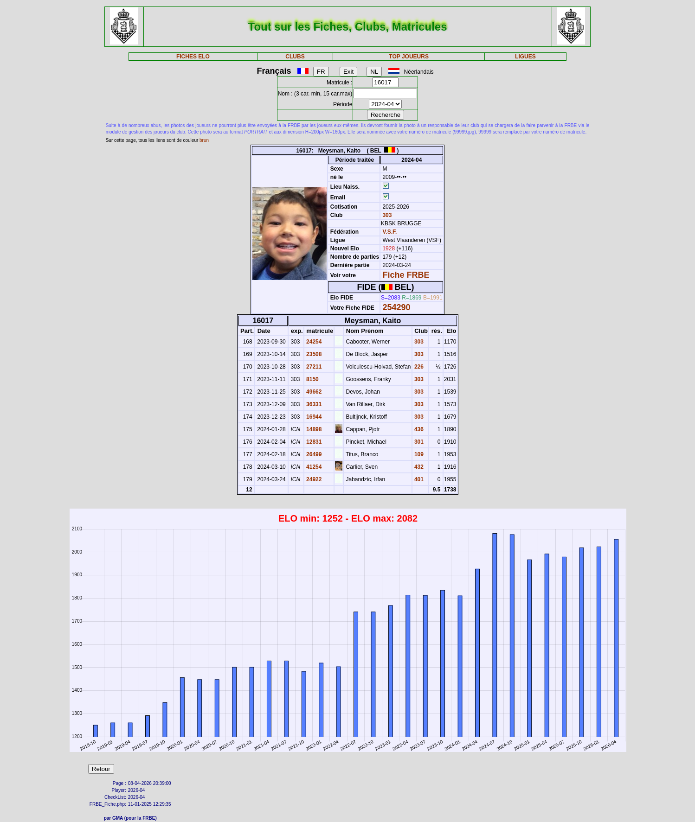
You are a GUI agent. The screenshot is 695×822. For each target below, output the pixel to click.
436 (418, 429)
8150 (312, 379)
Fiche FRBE (405, 275)
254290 (396, 307)
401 (418, 479)
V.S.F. (389, 232)
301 (418, 442)
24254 (313, 341)
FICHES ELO (193, 56)
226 (418, 366)
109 (418, 454)
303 (386, 215)
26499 (313, 454)
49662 (313, 392)
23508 (313, 354)
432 (418, 467)
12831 (313, 442)
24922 (313, 479)
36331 (313, 404)
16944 (313, 417)
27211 (313, 366)
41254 (313, 467)
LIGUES (525, 56)
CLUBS (294, 56)
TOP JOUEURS (409, 56)
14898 (313, 429)
